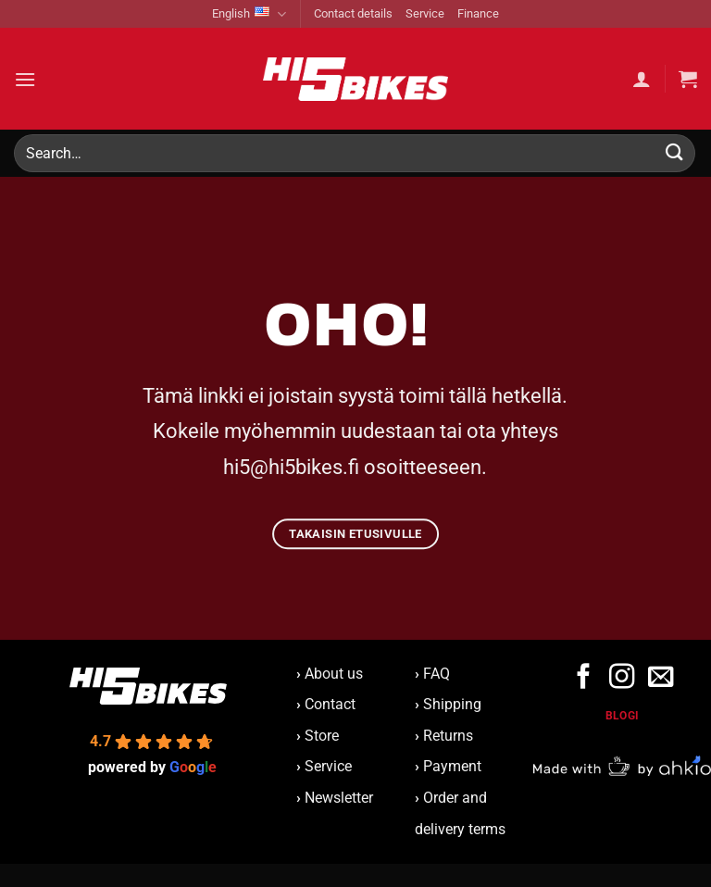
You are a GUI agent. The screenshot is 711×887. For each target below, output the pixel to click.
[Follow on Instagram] (621, 678)
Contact (330, 704)
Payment (452, 766)
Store (322, 735)
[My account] (641, 78)
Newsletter (334, 797)
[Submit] (674, 153)
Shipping (452, 704)
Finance (478, 13)
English (249, 14)
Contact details (353, 13)
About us (329, 673)
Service (424, 13)
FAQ (436, 673)
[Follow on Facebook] (583, 678)
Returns (448, 735)
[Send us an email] (659, 678)
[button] (25, 79)
